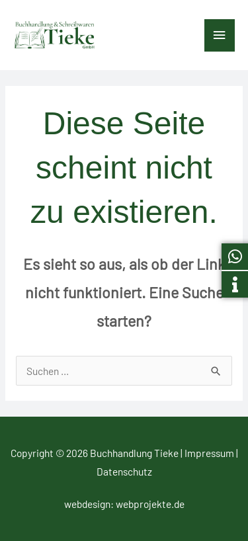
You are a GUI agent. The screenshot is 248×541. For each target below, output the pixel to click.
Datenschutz (124, 471)
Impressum (209, 452)
